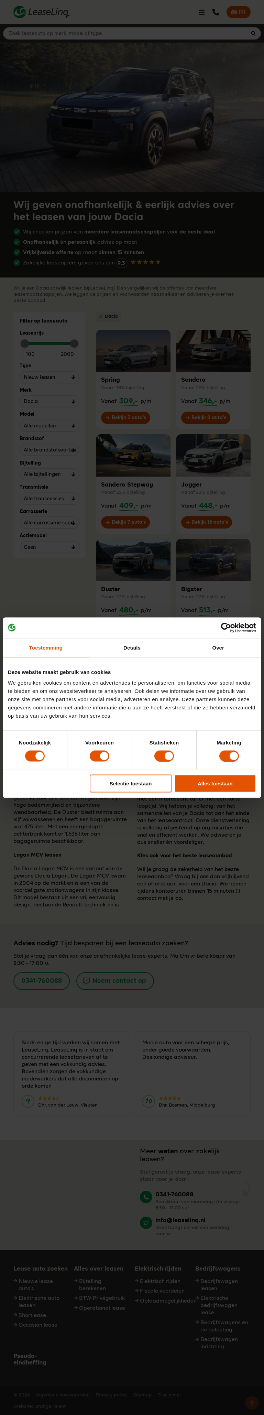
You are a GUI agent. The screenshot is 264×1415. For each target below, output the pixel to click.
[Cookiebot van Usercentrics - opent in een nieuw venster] (226, 627)
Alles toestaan (215, 783)
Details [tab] (132, 647)
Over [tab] (218, 647)
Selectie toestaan (131, 783)
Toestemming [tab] (46, 647)
